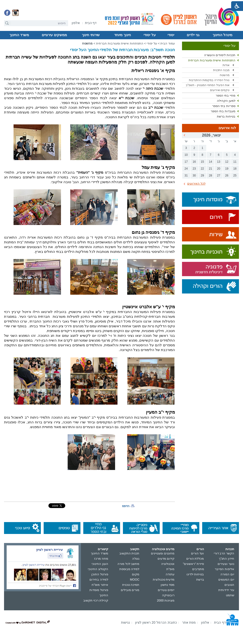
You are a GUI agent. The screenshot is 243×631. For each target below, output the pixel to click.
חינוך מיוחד (122, 35)
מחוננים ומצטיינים (163, 553)
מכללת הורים (195, 558)
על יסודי (149, 35)
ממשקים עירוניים (54, 35)
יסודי (171, 35)
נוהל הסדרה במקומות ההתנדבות (209, 80)
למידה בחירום (98, 579)
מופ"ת (170, 569)
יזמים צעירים (166, 590)
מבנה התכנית (221, 70)
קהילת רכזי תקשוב (95, 600)
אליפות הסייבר (224, 569)
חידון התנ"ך (226, 558)
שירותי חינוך (90, 35)
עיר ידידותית (226, 590)
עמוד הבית (167, 43)
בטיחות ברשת (226, 116)
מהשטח (224, 75)
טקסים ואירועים (219, 90)
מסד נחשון (168, 585)
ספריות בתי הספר (223, 106)
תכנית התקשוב (129, 553)
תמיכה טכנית (131, 585)
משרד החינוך (19, 35)
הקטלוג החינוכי (98, 569)
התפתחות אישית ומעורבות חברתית (211, 60)
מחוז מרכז (101, 558)
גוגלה (135, 558)
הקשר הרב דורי (224, 553)
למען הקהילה (226, 101)
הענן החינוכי (100, 564)
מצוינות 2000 (165, 600)
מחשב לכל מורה (128, 564)
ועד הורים (197, 553)
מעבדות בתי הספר (223, 111)
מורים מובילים (130, 590)
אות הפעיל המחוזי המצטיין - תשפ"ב (207, 85)
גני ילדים (193, 35)
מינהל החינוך (222, 35)
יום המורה (227, 574)
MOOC (135, 579)
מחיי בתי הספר (225, 95)
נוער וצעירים (226, 564)
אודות (226, 65)
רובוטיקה (168, 595)
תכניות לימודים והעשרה (219, 55)
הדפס (126, 506)
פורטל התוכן (99, 574)
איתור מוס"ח (100, 585)
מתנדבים (198, 569)
